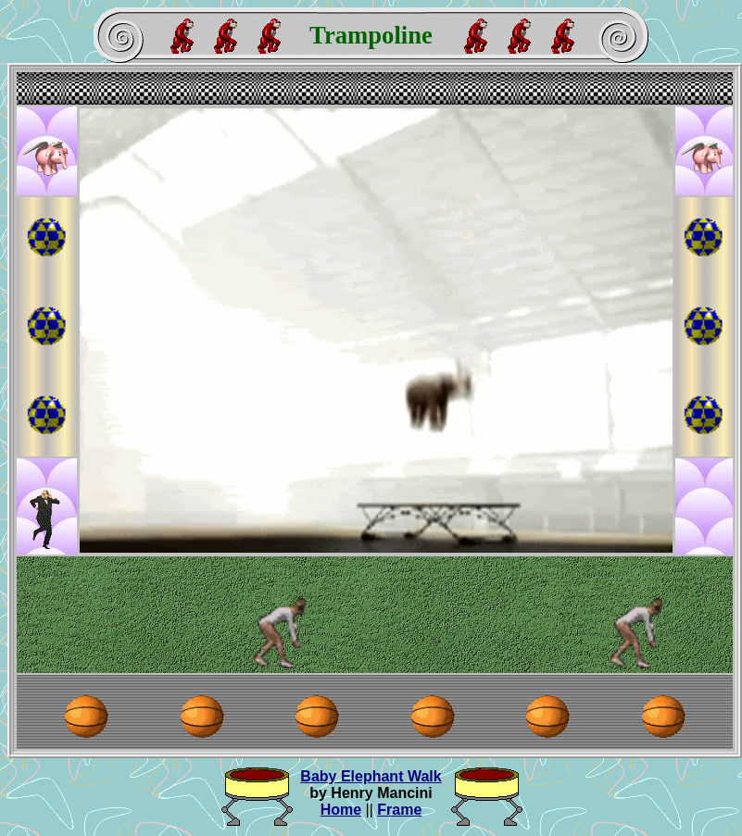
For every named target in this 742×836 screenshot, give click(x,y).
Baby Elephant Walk (370, 776)
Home (341, 809)
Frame (399, 809)
